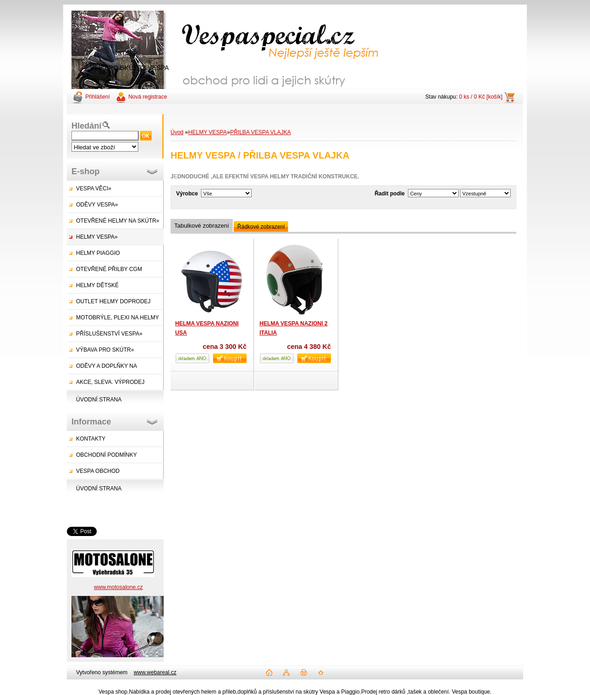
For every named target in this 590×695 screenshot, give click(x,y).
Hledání (86, 125)
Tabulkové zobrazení (201, 225)
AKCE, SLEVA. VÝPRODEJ (110, 382)
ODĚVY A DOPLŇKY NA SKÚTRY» (102, 368)
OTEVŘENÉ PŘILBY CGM (109, 269)
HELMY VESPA (207, 132)
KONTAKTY (91, 439)
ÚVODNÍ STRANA (99, 399)
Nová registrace (147, 97)
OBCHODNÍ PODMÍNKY (106, 455)
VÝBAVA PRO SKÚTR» (105, 350)
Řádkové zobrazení (261, 227)
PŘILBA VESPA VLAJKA (260, 132)
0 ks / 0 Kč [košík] (480, 97)
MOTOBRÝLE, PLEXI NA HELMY (117, 317)
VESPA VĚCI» (93, 188)
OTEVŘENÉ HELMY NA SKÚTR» (117, 221)
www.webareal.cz (155, 672)
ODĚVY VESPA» (97, 204)
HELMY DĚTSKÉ (97, 285)
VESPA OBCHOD (97, 471)
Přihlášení (97, 97)
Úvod (177, 132)
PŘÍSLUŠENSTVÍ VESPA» (109, 333)
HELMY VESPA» (97, 237)
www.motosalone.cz (118, 587)
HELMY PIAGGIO (98, 253)
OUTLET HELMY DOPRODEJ (113, 301)
